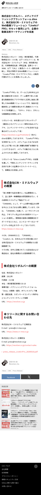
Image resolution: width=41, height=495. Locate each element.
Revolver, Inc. (14, 43)
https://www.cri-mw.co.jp (12, 228)
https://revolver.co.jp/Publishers (16, 134)
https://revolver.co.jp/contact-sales (21, 345)
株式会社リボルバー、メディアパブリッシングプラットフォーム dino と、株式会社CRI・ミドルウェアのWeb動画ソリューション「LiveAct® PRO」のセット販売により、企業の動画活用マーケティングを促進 (20, 23)
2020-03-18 (13, 41)
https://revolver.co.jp (16, 301)
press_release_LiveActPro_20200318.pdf (20, 351)
